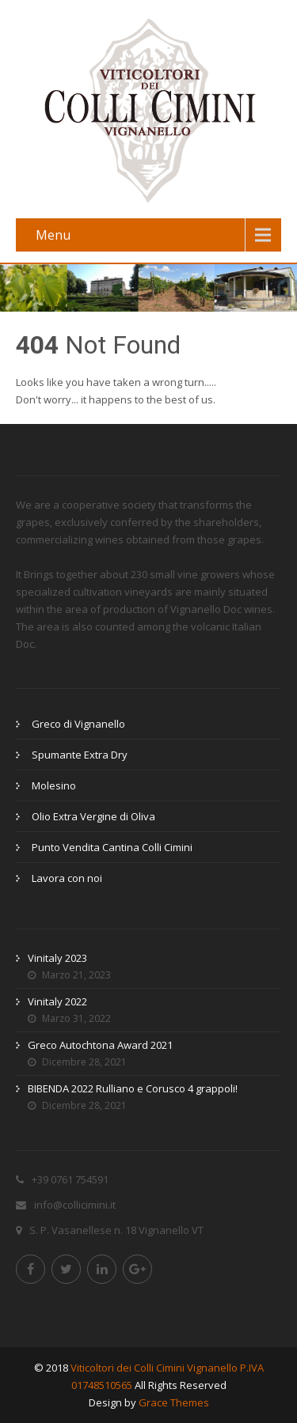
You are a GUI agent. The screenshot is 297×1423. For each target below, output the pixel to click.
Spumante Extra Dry (80, 754)
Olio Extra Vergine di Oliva (93, 816)
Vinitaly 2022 (57, 1001)
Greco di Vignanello (78, 724)
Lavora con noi (67, 878)
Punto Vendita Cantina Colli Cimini (112, 847)
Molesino (54, 785)
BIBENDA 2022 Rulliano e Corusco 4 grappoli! (133, 1088)
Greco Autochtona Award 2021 (100, 1045)
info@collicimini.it (75, 1205)
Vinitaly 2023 (57, 958)
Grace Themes (174, 1402)
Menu (53, 235)
